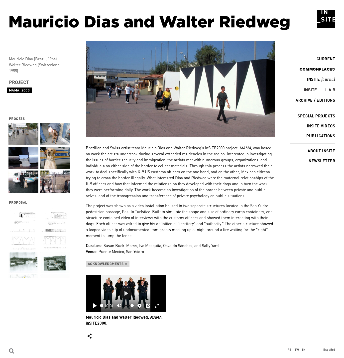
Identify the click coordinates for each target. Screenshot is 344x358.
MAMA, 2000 (19, 90)
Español (329, 349)
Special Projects (316, 115)
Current (324, 58)
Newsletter (322, 160)
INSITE (321, 79)
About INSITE (321, 150)
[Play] (95, 306)
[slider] (101, 305)
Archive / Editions (315, 100)
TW (297, 349)
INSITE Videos (321, 125)
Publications (320, 135)
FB (290, 349)
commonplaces (317, 69)
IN (304, 349)
